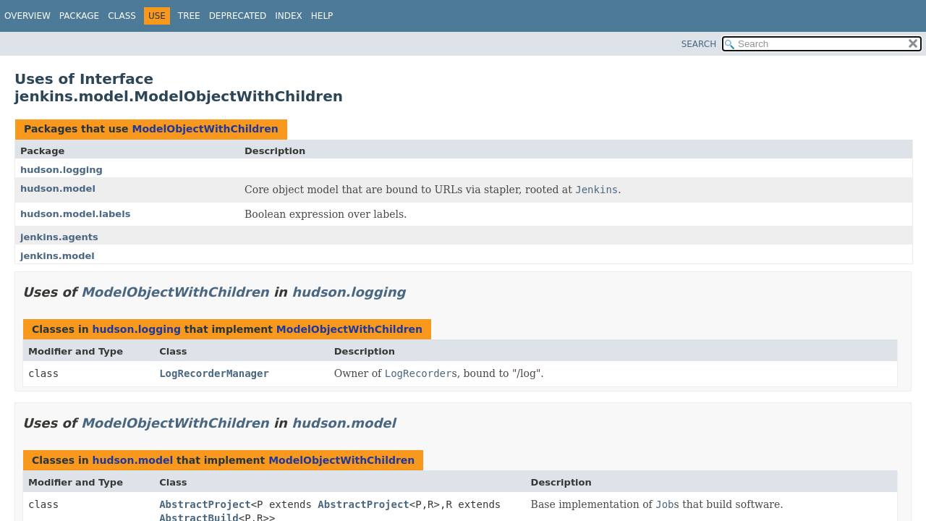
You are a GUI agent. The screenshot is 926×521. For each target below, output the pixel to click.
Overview (27, 16)
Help (322, 16)
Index (288, 16)
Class (122, 16)
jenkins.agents (59, 237)
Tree (189, 16)
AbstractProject (204, 504)
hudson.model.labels (75, 213)
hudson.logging (61, 169)
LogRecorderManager (214, 373)
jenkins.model (57, 255)
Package (79, 16)
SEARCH (699, 44)
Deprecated (238, 16)
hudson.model (57, 188)
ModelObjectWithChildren (205, 129)
